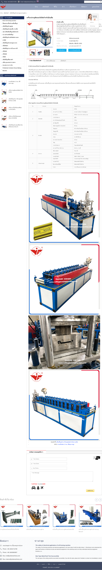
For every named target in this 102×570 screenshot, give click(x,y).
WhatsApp (92, 26)
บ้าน (1, 13)
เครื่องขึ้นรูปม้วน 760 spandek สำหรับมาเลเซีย (67, 442)
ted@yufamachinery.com (13, 556)
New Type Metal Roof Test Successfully (47, 556)
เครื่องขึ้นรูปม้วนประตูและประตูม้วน (18, 13)
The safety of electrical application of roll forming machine (52, 545)
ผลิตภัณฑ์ (6, 13)
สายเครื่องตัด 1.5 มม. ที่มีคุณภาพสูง (66, 444)
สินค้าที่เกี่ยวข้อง (7, 499)
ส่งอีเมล (92, 22)
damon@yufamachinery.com (14, 559)
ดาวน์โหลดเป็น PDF (75, 50)
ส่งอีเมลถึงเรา (62, 50)
